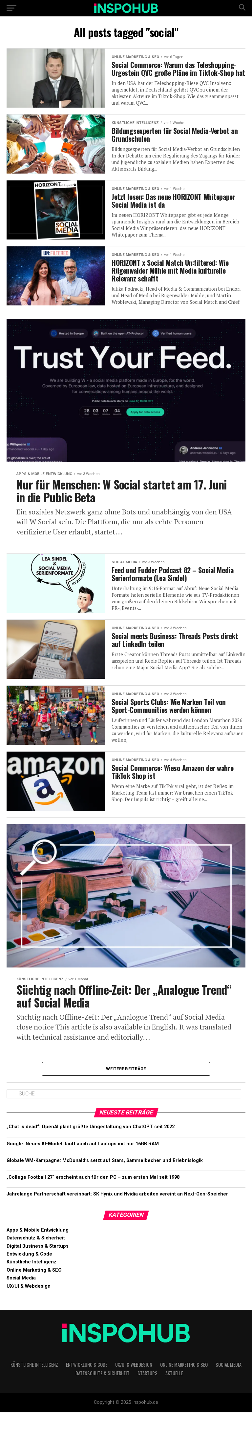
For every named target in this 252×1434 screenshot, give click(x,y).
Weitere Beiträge (126, 1089)
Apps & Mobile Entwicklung (38, 1252)
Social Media (21, 1299)
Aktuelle (174, 1394)
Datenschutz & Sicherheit (36, 1259)
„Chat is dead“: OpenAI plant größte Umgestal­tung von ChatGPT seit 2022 (91, 1148)
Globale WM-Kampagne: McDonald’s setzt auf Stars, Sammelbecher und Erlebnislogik (105, 1182)
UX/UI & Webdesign (29, 1308)
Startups (147, 1394)
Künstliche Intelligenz (31, 1283)
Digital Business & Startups (38, 1268)
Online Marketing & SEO (34, 1292)
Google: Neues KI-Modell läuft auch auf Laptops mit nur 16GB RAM (83, 1165)
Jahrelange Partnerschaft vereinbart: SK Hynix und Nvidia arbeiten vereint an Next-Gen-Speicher (117, 1215)
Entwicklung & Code (29, 1275)
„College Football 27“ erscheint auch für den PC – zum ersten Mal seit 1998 (93, 1199)
